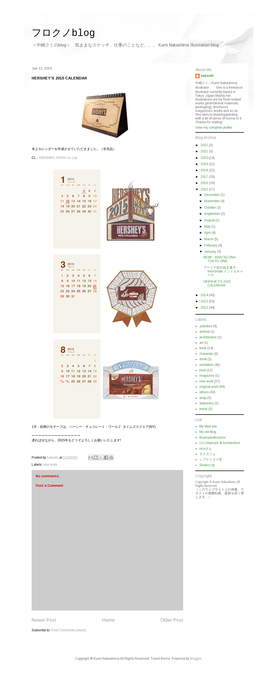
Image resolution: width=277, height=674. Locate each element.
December (212, 195)
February (211, 245)
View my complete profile (213, 127)
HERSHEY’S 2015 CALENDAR (217, 283)
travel (203, 409)
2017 (204, 177)
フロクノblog (63, 33)
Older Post (171, 620)
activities (205, 326)
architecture (208, 337)
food (202, 370)
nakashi (207, 76)
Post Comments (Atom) (68, 630)
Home (108, 620)
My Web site (208, 426)
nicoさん (205, 449)
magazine (207, 376)
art (201, 343)
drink (203, 359)
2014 (204, 295)
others (204, 392)
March (209, 239)
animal (204, 331)
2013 (204, 301)
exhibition (206, 365)
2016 (204, 183)
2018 (204, 170)
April (208, 233)
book (202, 348)
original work (208, 387)
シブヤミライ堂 (210, 459)
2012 (204, 307)
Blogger (195, 658)
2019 (204, 164)
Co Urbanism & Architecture (219, 443)
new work (50, 464)
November (212, 201)
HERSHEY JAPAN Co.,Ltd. (58, 158)
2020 (204, 158)
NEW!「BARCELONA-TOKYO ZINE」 (220, 259)
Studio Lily (207, 465)
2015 (204, 189)
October (210, 207)
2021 (204, 151)
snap (202, 398)
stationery (206, 403)
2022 (204, 145)
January (210, 251)
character (206, 354)
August (209, 220)
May (207, 226)
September (212, 214)
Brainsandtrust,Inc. (213, 437)
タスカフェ (207, 454)
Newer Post (44, 620)
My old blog (207, 432)
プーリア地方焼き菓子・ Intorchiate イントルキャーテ (223, 271)
